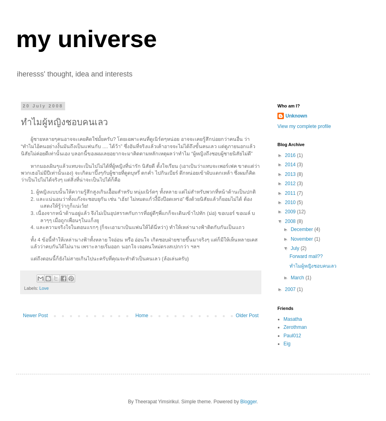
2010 (291, 202)
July (296, 248)
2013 (291, 174)
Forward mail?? (306, 256)
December (302, 229)
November (302, 239)
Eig (286, 344)
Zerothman (295, 327)
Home (142, 315)
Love (44, 288)
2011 (291, 193)
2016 (291, 155)
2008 (291, 221)
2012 (291, 183)
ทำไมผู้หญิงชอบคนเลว (313, 266)
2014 (291, 164)
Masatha (292, 319)
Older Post (247, 315)
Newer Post (35, 315)
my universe (86, 38)
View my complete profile (304, 126)
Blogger (248, 401)
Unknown (296, 116)
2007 (291, 289)
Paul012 (292, 335)
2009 (291, 212)
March (298, 278)
